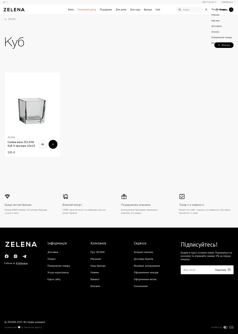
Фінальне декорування (147, 265)
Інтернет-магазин (143, 252)
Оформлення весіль (145, 279)
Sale (158, 9)
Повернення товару (58, 265)
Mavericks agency (33, 327)
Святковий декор (86, 9)
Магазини (96, 259)
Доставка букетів (143, 259)
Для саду (135, 9)
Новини (95, 272)
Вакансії (95, 279)
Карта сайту (54, 279)
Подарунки (106, 9)
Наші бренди (98, 265)
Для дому (121, 9)
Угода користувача (58, 272)
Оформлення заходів (146, 272)
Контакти (95, 286)
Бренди (148, 9)
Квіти (71, 9)
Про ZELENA (98, 252)
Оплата (51, 259)
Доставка (52, 252)
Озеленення (141, 286)
